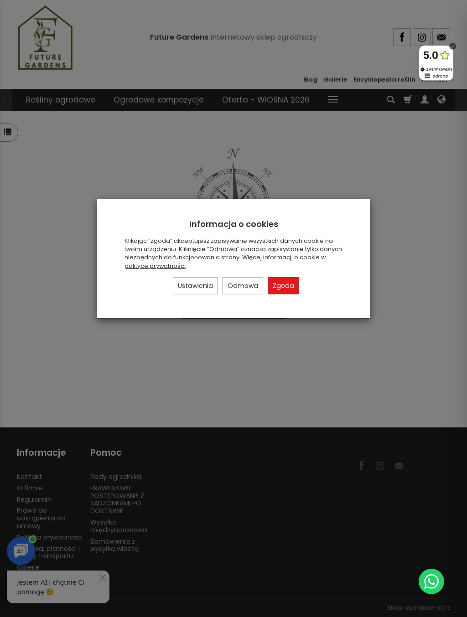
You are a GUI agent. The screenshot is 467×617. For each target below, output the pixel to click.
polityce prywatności (155, 266)
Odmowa (243, 285)
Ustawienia (195, 285)
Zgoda (283, 285)
